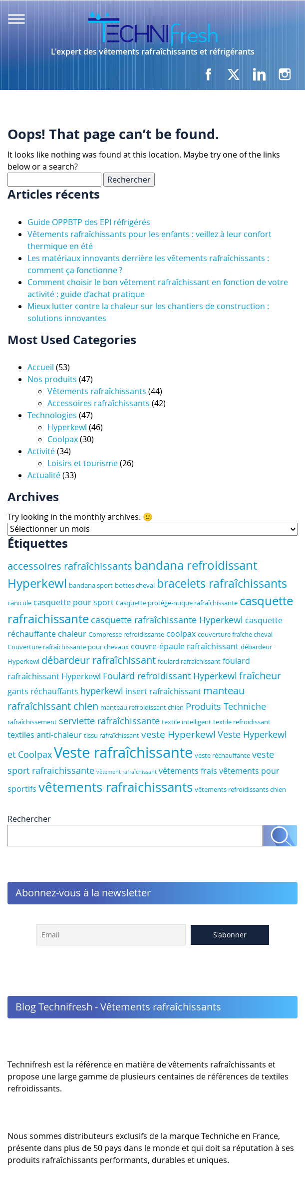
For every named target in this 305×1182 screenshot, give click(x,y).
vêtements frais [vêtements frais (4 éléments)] (188, 770)
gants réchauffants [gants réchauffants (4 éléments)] (42, 691)
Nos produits (52, 379)
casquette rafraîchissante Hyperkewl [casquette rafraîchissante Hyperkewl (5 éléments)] (167, 620)
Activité (41, 451)
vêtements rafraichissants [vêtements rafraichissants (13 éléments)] (115, 787)
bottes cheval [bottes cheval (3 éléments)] (135, 585)
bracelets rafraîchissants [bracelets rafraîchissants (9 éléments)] (222, 583)
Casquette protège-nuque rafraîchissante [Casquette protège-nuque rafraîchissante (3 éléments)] (177, 602)
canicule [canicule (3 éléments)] (19, 602)
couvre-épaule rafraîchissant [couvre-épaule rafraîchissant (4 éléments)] (185, 646)
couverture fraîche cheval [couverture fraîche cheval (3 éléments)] (235, 634)
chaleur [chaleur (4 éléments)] (72, 633)
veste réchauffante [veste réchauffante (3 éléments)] (222, 755)
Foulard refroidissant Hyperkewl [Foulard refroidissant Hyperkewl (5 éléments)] (170, 676)
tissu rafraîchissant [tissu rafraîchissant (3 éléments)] (111, 735)
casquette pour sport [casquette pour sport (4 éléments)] (73, 602)
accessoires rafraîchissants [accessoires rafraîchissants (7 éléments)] (69, 566)
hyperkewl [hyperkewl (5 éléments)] (101, 691)
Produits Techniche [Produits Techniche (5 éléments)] (226, 706)
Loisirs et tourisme (82, 463)
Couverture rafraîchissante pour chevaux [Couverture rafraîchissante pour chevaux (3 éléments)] (68, 646)
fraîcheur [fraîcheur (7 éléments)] (260, 675)
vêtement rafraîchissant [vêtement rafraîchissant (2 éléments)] (126, 771)
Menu (16, 19)
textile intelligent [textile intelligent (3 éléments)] (186, 721)
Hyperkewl (67, 427)
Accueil (40, 367)
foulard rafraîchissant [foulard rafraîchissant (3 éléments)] (189, 661)
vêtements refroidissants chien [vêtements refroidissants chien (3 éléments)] (240, 789)
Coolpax (62, 439)
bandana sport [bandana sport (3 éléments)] (91, 585)
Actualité (43, 475)
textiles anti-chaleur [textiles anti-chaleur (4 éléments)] (44, 734)
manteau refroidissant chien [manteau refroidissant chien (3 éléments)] (142, 707)
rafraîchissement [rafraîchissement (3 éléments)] (32, 721)
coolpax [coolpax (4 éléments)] (181, 633)
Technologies (52, 415)
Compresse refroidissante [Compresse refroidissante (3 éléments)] (126, 634)
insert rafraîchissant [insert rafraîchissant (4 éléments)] (163, 691)
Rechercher (29, 818)
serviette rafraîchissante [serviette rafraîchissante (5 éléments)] (109, 721)
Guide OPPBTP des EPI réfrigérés (88, 222)
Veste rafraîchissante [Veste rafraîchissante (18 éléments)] (123, 752)
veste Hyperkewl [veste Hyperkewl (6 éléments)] (178, 734)
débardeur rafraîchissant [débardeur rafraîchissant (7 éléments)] (98, 660)
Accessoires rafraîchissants (98, 403)
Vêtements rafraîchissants (96, 391)
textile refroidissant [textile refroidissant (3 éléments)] (242, 721)
